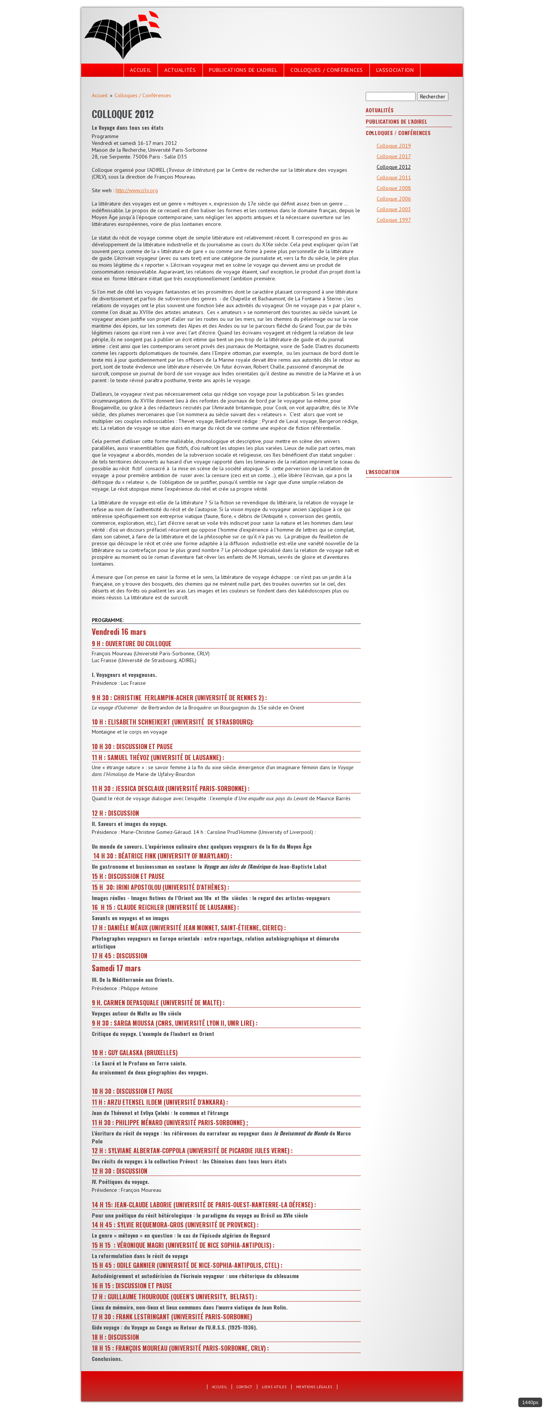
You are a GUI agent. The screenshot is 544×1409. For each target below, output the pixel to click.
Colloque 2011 (394, 177)
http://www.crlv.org (137, 190)
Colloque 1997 (394, 219)
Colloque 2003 (394, 209)
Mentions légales (314, 1386)
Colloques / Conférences (327, 70)
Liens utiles (274, 1386)
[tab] (409, 110)
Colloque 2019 (394, 145)
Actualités (180, 70)
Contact (244, 1386)
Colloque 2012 (394, 166)
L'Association (395, 70)
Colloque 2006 (394, 198)
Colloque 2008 (394, 188)
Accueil (140, 70)
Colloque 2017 (394, 156)
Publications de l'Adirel (243, 70)
